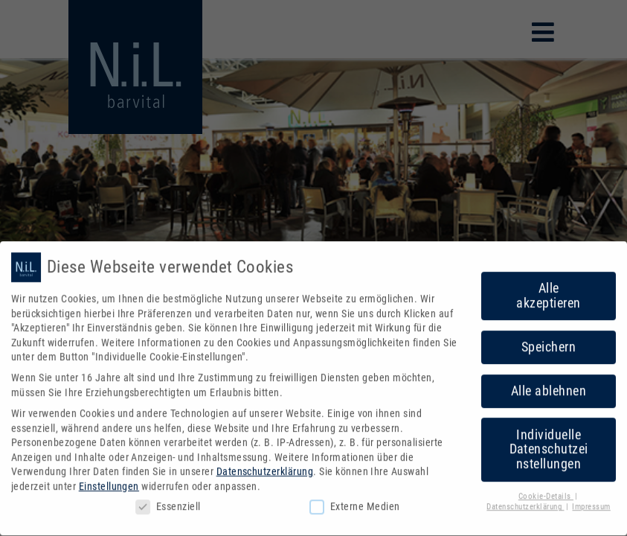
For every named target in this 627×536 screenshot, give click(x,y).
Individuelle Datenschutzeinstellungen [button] (548, 443)
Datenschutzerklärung (265, 465)
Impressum (591, 500)
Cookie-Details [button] (545, 489)
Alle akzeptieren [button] (548, 289)
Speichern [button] (548, 340)
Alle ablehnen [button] (548, 384)
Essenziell (168, 500)
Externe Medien (354, 500)
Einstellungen (109, 479)
